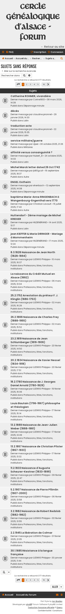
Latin (26, 120)
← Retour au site (52, 47)
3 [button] (30, 84)
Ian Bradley (57, 601)
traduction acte (21, 126)
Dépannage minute (34, 105)
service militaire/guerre (26, 140)
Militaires (28, 147)
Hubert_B (38, 155)
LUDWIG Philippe (41, 259)
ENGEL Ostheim (21, 182)
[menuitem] (9, 52)
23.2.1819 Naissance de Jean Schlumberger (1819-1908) (29, 340)
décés (15, 111)
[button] (18, 84)
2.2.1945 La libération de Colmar (31, 532)
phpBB (29, 604)
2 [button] (26, 84)
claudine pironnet (42, 114)
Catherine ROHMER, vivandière (31, 96)
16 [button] (44, 84)
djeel (35, 144)
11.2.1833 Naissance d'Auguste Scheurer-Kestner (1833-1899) (31, 469)
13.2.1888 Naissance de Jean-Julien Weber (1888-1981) (34, 426)
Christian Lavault (42, 203)
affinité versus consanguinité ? (31, 152)
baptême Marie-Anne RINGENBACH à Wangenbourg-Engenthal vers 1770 (35, 198)
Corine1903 (39, 99)
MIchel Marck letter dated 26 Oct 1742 (35, 167)
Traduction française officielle (41, 607)
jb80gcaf (38, 170)
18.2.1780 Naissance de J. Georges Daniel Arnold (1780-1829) (33, 383)
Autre (26, 176)
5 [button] (38, 84)
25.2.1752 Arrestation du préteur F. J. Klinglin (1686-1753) (34, 297)
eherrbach (38, 185)
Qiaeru (59, 607)
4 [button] (34, 84)
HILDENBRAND (40, 222)
